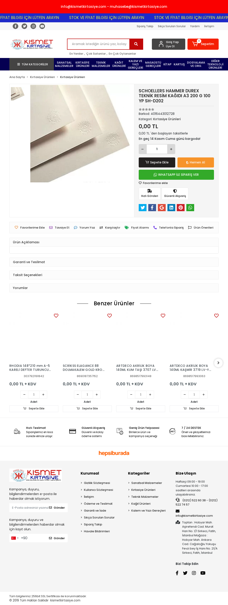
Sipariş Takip (145, 26)
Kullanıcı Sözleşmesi (98, 490)
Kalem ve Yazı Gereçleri (148, 510)
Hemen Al (195, 162)
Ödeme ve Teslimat (98, 504)
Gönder (57, 508)
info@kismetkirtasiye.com (194, 513)
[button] (203, 44)
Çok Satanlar (96, 54)
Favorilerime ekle (153, 183)
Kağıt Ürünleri (141, 504)
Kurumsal (90, 473)
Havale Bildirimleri (97, 531)
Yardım (195, 26)
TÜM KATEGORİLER (32, 64)
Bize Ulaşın (186, 473)
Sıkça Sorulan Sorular (172, 26)
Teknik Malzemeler (145, 497)
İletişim (209, 26)
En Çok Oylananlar (122, 54)
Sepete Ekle (157, 162)
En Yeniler (76, 54)
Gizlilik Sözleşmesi (97, 483)
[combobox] (15, 538)
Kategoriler (139, 473)
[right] (219, 363)
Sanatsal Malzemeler (146, 483)
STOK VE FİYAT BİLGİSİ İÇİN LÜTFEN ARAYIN (112, 17)
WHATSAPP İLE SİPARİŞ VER (176, 174)
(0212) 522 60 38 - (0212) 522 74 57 (197, 502)
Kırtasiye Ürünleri (143, 490)
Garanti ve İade (95, 510)
